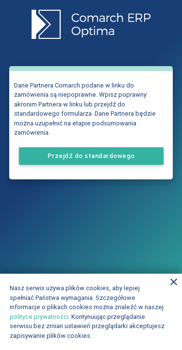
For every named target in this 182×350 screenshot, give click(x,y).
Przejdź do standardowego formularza (91, 158)
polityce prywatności (39, 317)
